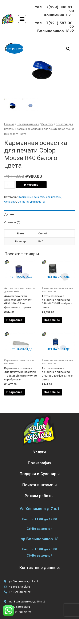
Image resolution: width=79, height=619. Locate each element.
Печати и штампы (28, 124)
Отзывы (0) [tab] (12, 222)
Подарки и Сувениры (40, 473)
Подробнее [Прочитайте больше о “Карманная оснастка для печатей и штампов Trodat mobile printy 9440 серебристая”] (14, 392)
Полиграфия (39, 462)
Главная (9, 124)
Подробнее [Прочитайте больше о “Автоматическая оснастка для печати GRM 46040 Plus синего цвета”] (52, 392)
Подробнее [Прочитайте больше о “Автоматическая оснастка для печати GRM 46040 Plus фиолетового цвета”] (14, 320)
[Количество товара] (9, 185)
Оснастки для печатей (31, 201)
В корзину (31, 184)
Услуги (39, 452)
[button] (22, 19)
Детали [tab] (9, 214)
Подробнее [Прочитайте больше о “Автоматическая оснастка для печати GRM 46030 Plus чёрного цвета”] (52, 320)
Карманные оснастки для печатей (40, 197)
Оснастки (47, 124)
